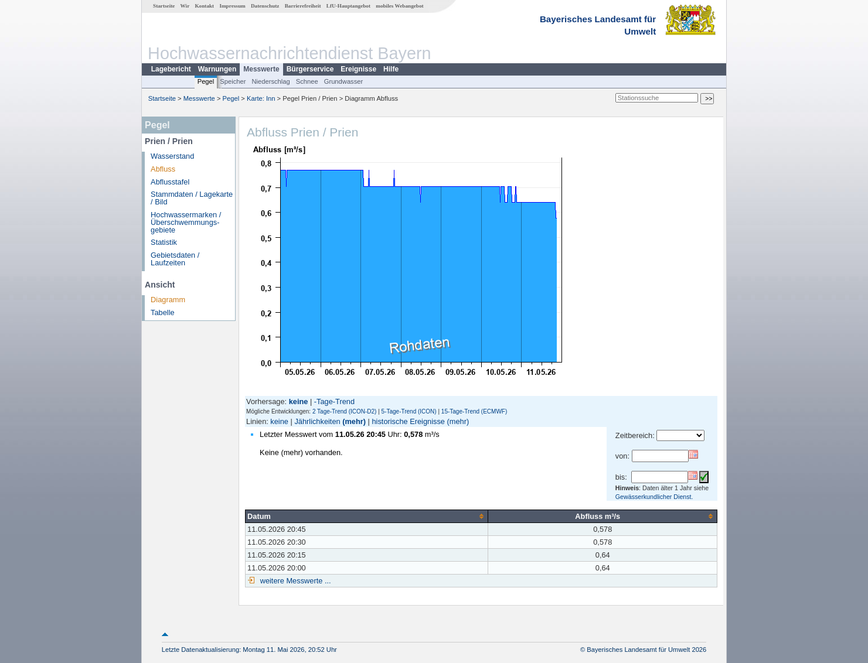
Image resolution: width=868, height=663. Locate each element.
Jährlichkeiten (317, 421)
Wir (185, 6)
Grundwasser (343, 81)
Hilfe (391, 69)
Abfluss (163, 169)
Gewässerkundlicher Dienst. (654, 496)
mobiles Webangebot (399, 6)
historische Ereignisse (408, 421)
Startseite (164, 6)
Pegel (206, 81)
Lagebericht (171, 69)
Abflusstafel (170, 181)
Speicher (233, 81)
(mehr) (354, 421)
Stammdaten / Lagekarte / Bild (192, 198)
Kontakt (204, 6)
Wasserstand (172, 156)
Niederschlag (270, 81)
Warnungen (217, 69)
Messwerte (261, 69)
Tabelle (163, 312)
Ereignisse (358, 69)
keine (279, 421)
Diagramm (168, 299)
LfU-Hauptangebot (348, 6)
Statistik (164, 242)
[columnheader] (367, 516)
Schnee (307, 81)
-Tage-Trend (334, 401)
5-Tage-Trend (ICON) (409, 411)
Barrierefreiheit (303, 6)
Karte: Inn (261, 98)
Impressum (232, 6)
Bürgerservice (310, 69)
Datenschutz (265, 6)
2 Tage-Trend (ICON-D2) (344, 411)
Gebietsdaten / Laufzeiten (175, 259)
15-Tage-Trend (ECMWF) (474, 411)
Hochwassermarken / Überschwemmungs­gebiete (186, 222)
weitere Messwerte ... (294, 580)
